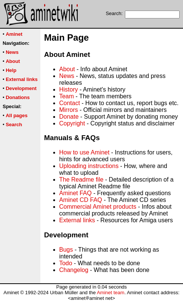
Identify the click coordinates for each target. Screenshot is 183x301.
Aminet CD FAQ (80, 200)
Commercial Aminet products (98, 206)
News (66, 76)
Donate (69, 116)
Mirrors (68, 110)
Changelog (73, 270)
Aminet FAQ (75, 193)
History (68, 89)
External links (77, 220)
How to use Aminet (84, 152)
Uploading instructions (88, 166)
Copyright (72, 123)
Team (66, 96)
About (67, 69)
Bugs (66, 249)
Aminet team (111, 292)
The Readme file (81, 179)
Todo (65, 263)
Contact (69, 103)
